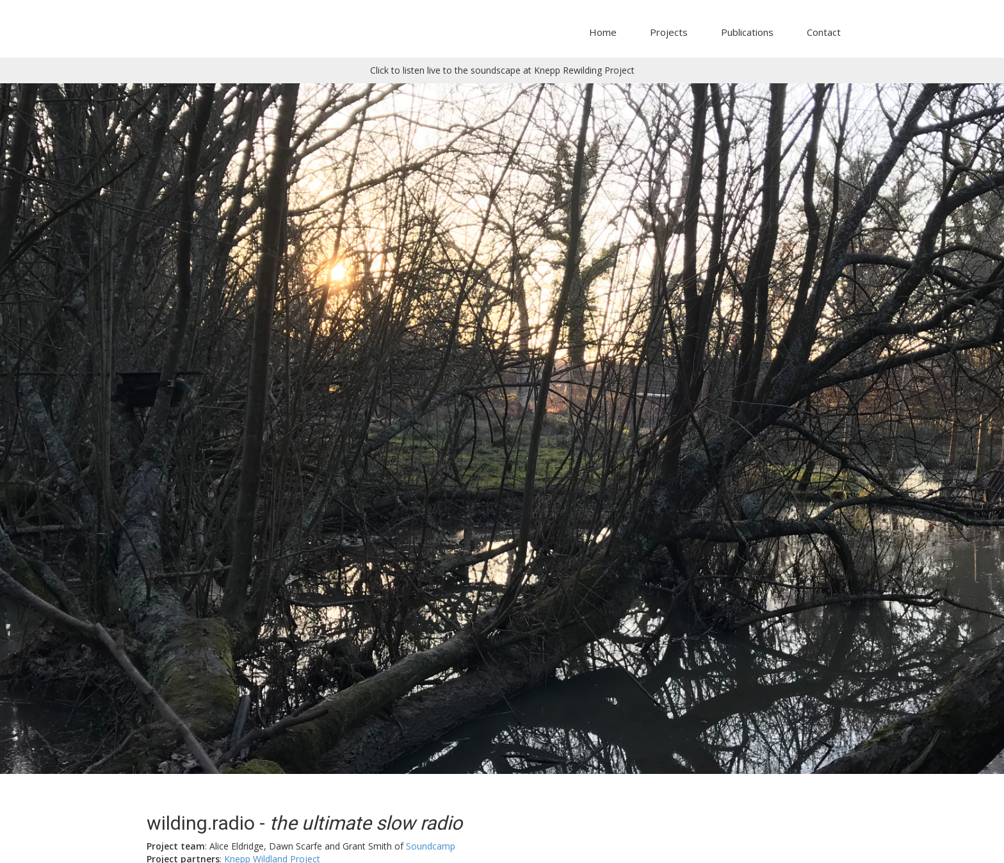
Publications (747, 32)
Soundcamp (430, 846)
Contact (824, 32)
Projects (669, 32)
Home (603, 32)
